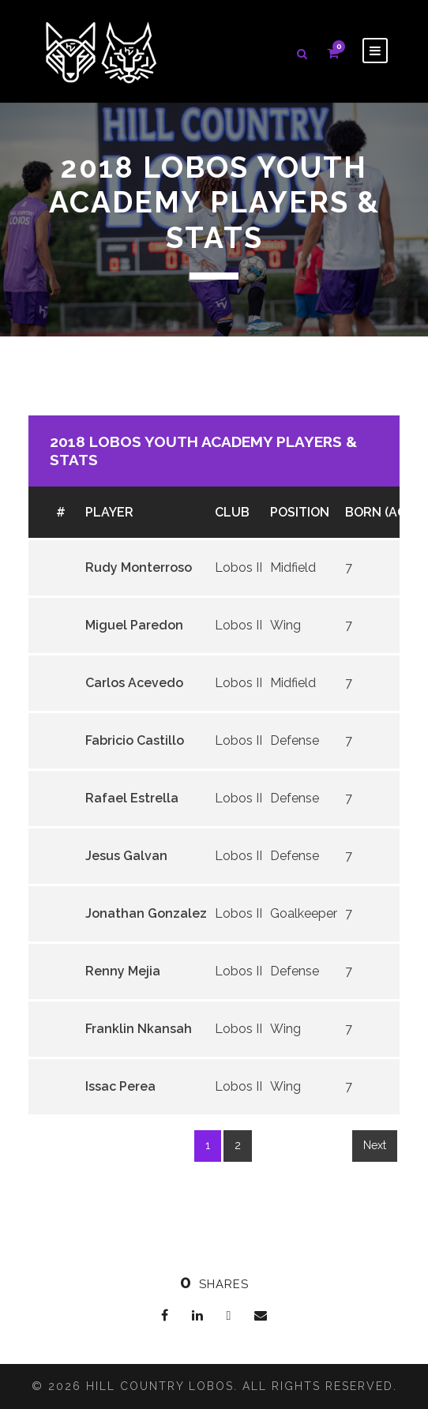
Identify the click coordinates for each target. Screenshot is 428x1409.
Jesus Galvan (126, 855)
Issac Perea (120, 1086)
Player (109, 512)
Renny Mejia (122, 971)
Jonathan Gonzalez (146, 913)
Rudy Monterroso (138, 567)
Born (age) (381, 512)
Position (299, 512)
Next (374, 1145)
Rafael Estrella (131, 798)
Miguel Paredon (134, 625)
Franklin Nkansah (138, 1028)
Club (232, 512)
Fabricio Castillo (134, 740)
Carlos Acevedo (134, 682)
